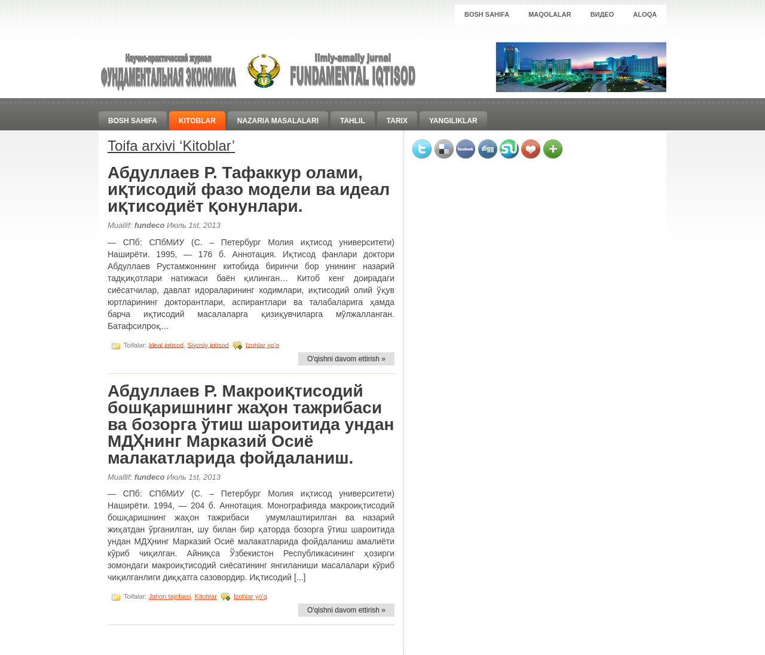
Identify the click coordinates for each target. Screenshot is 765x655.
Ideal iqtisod (165, 344)
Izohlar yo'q (262, 344)
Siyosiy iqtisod (208, 344)
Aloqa (645, 14)
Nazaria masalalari (278, 121)
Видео (602, 14)
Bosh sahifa (486, 14)
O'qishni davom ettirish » (346, 359)
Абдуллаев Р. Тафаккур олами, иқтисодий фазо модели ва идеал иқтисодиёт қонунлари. (249, 189)
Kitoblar (197, 121)
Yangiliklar (453, 121)
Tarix (397, 121)
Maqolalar (549, 14)
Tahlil (352, 121)
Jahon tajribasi (169, 596)
